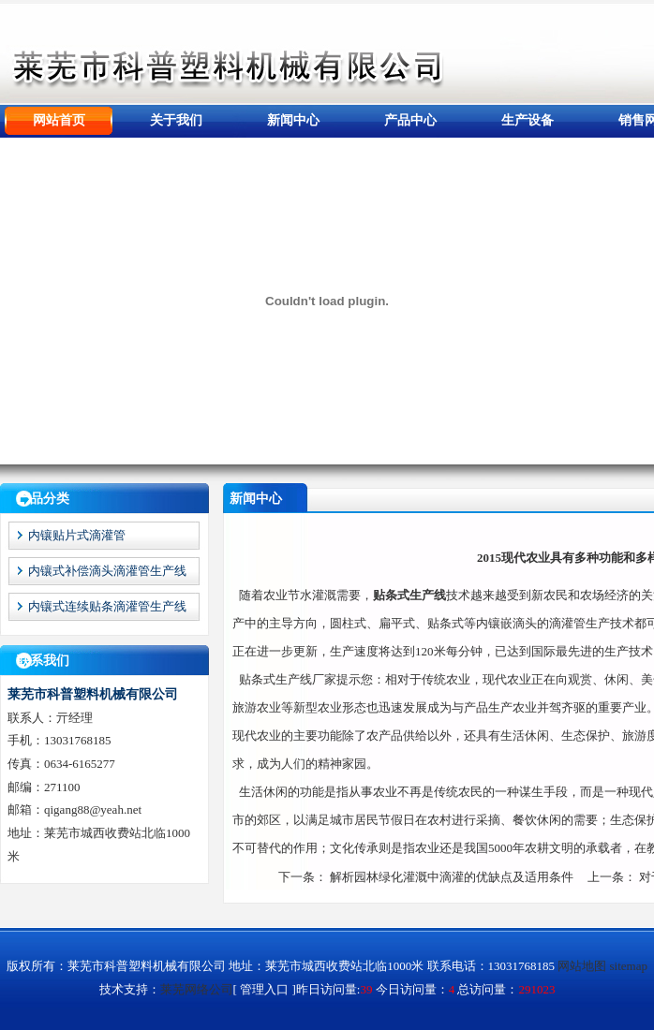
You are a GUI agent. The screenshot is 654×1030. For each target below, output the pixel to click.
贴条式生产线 (409, 595)
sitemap (628, 966)
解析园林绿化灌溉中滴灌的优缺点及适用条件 (451, 877)
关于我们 (176, 120)
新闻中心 (293, 120)
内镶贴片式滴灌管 (77, 535)
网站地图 (581, 966)
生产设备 (527, 120)
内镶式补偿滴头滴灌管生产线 (107, 571)
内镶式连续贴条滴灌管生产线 (107, 606)
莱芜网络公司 (196, 989)
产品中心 (410, 120)
